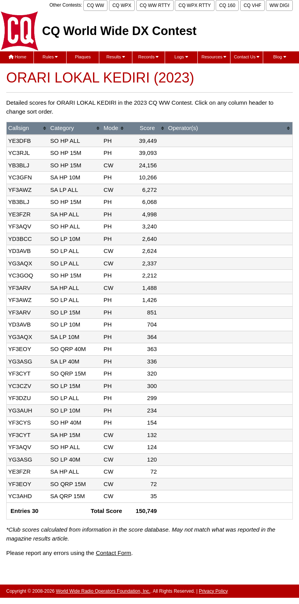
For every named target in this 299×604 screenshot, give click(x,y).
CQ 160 (227, 5)
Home (17, 56)
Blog (279, 56)
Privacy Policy (213, 591)
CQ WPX (122, 5)
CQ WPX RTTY (194, 5)
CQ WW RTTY (155, 5)
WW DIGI (279, 5)
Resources (213, 56)
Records (148, 56)
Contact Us (247, 56)
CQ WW (95, 5)
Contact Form (113, 553)
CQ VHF (252, 5)
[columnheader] (28, 128)
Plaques (83, 56)
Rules (50, 56)
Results (115, 56)
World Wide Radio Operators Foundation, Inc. (103, 591)
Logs (181, 56)
